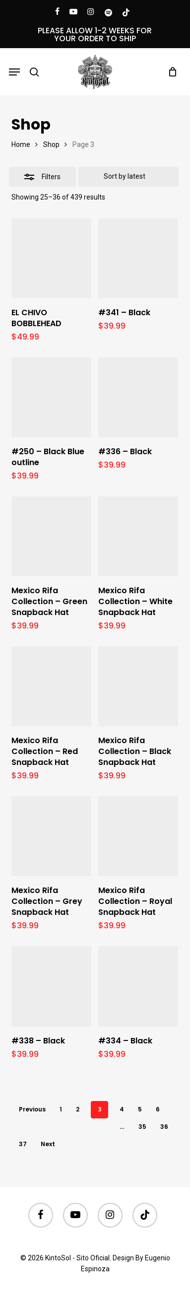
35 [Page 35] (142, 1126)
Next (48, 1144)
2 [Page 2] (77, 1109)
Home (20, 144)
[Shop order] (128, 177)
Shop (51, 144)
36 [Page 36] (164, 1126)
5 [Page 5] (140, 1109)
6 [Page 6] (158, 1109)
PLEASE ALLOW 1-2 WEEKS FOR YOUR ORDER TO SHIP (95, 34)
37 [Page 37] (23, 1144)
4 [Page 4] (122, 1109)
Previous (32, 1109)
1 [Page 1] (61, 1109)
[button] (14, 72)
